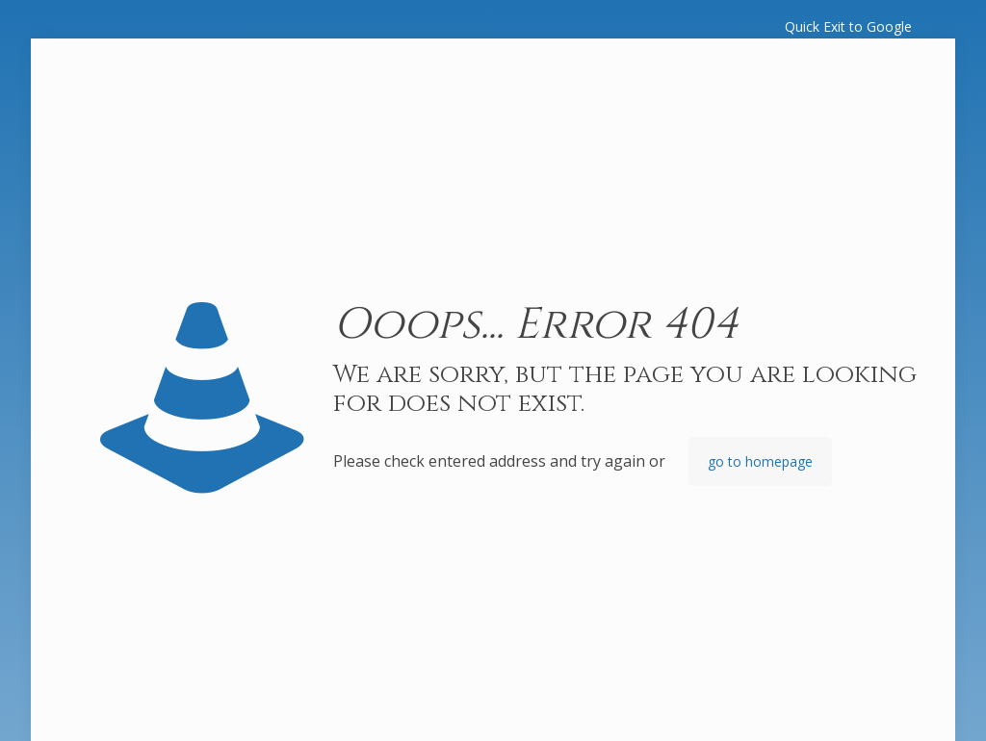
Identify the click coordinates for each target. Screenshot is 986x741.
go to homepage (760, 461)
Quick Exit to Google (848, 26)
